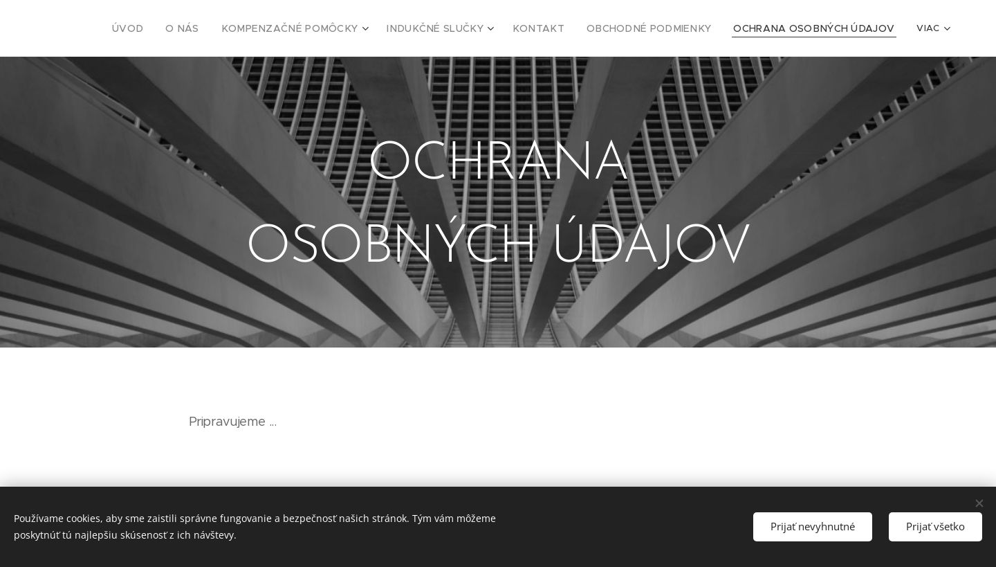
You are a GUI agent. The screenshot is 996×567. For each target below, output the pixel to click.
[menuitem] (148, 28)
